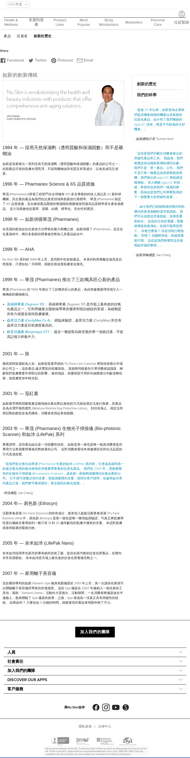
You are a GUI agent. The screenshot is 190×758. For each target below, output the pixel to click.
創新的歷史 (147, 84)
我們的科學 (147, 95)
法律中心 (104, 726)
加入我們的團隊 (95, 631)
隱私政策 (85, 726)
